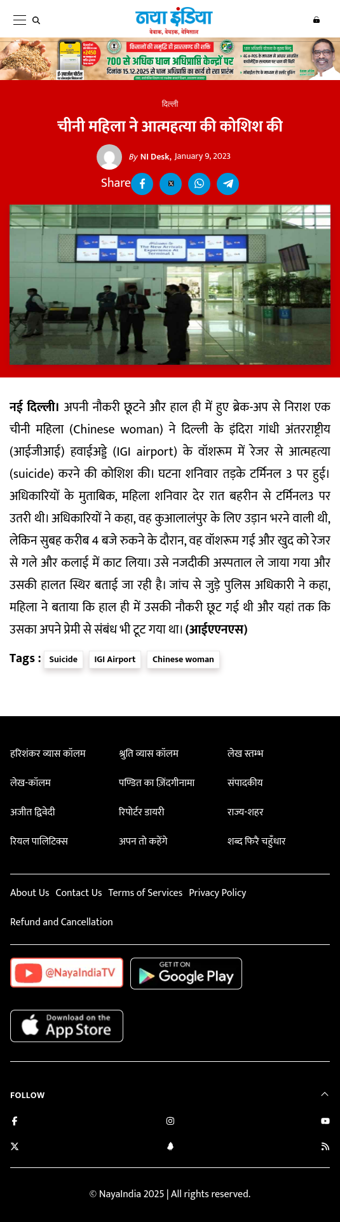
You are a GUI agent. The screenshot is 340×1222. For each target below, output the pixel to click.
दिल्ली (170, 104)
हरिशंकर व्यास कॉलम (48, 754)
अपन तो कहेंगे (143, 841)
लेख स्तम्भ (245, 754)
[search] (38, 20)
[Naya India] (174, 32)
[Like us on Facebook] (14, 1122)
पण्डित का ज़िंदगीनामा (156, 783)
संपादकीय (245, 783)
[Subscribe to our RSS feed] (325, 1148)
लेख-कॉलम (30, 783)
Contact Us (78, 893)
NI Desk (149, 157)
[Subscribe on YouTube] (325, 1122)
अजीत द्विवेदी (32, 812)
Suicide (64, 659)
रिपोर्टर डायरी (141, 812)
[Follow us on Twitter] (14, 1148)
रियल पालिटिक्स (39, 841)
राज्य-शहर (245, 812)
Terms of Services (145, 893)
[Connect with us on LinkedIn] (170, 1148)
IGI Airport (115, 659)
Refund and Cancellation (61, 922)
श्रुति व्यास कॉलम (149, 754)
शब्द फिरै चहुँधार (257, 841)
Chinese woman (183, 659)
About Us (29, 893)
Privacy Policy (217, 893)
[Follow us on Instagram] (170, 1122)
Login (316, 20)
